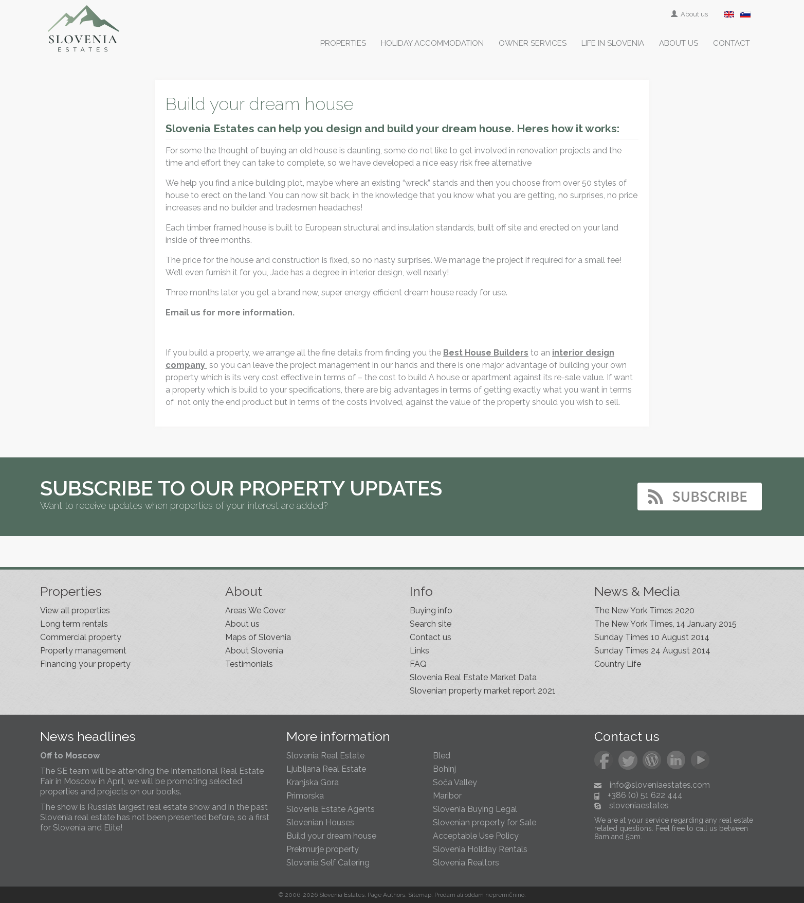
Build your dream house (331, 836)
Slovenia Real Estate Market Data (473, 677)
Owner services (533, 43)
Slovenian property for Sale (484, 822)
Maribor (447, 796)
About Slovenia (254, 651)
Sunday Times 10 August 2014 (651, 637)
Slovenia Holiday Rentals (480, 849)
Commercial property (80, 637)
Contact (731, 43)
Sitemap (419, 894)
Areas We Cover (255, 610)
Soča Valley (455, 782)
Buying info (431, 610)
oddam (474, 894)
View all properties (75, 610)
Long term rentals (74, 624)
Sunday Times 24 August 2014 (652, 651)
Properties (343, 43)
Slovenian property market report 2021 (483, 691)
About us (690, 14)
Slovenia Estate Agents (330, 809)
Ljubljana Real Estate (326, 769)
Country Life (617, 664)
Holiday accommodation (432, 43)
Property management (83, 651)
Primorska (305, 796)
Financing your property (85, 664)
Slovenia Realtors (466, 862)
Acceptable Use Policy (476, 836)
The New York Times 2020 (644, 610)
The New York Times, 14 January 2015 (665, 624)
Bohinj (444, 769)
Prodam (444, 894)
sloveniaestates (639, 805)
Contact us (430, 637)
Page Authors (386, 894)
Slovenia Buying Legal (475, 809)
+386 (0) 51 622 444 (645, 795)
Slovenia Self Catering (328, 862)
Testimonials (249, 664)
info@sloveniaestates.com (660, 785)
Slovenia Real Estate (325, 755)
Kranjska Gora (312, 782)
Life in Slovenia (612, 43)
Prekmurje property (322, 849)
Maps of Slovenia (258, 637)
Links (419, 651)
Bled (441, 755)
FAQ (418, 664)
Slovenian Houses (320, 822)
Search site (430, 624)
